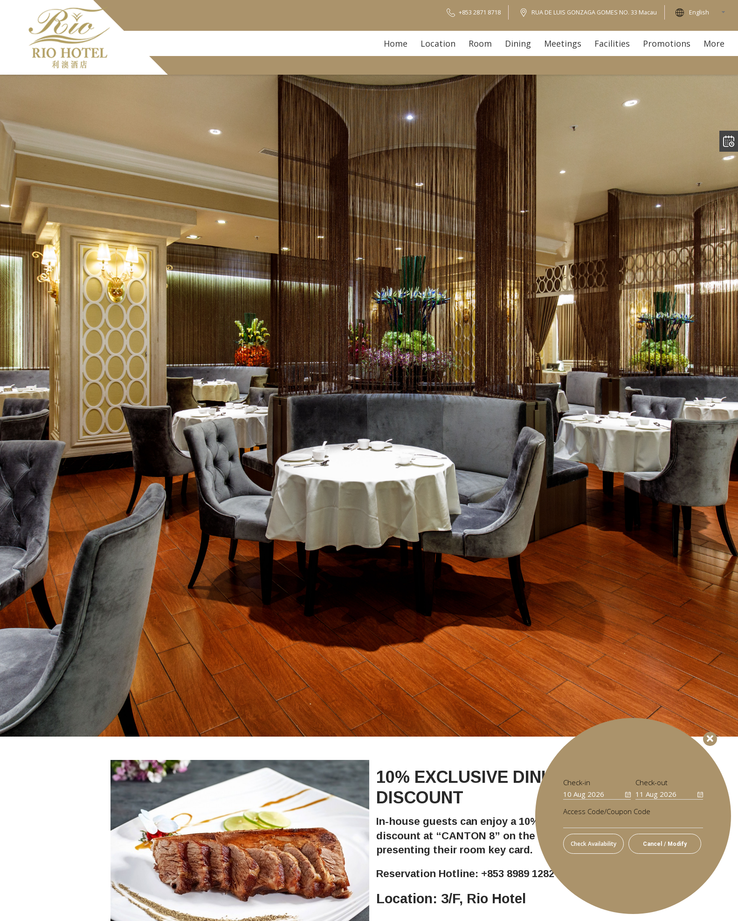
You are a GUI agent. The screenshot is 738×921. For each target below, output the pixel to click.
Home (395, 43)
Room (480, 43)
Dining (518, 43)
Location (438, 43)
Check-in (576, 782)
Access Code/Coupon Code (606, 811)
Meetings (562, 43)
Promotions (666, 43)
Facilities (612, 43)
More (714, 43)
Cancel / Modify (665, 844)
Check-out (651, 782)
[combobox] (710, 12)
